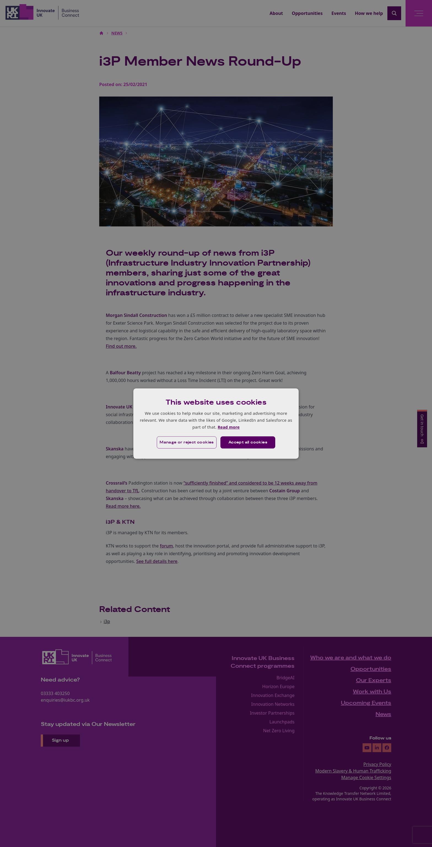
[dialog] (216, 423)
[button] (186, 443)
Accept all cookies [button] (248, 442)
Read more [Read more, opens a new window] (228, 427)
